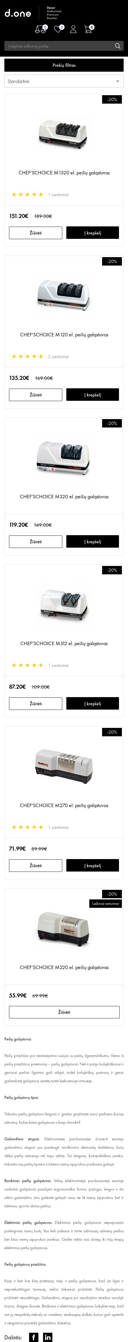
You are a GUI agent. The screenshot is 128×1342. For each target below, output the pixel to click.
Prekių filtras (64, 65)
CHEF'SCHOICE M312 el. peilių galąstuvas (64, 643)
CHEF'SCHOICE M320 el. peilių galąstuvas (64, 496)
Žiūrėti (36, 233)
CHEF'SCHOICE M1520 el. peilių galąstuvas (64, 172)
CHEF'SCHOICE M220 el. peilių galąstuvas (64, 967)
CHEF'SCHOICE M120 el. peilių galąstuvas (64, 334)
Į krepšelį (92, 233)
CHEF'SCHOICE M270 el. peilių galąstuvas (64, 805)
